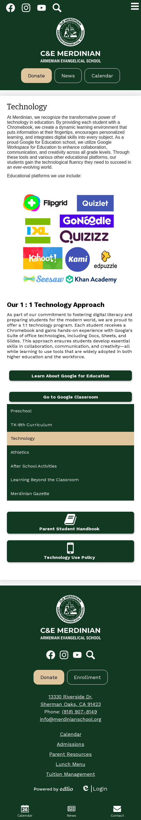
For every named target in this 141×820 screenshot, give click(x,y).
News (71, 811)
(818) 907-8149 (79, 712)
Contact (117, 811)
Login (94, 788)
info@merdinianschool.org (70, 719)
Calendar (24, 811)
